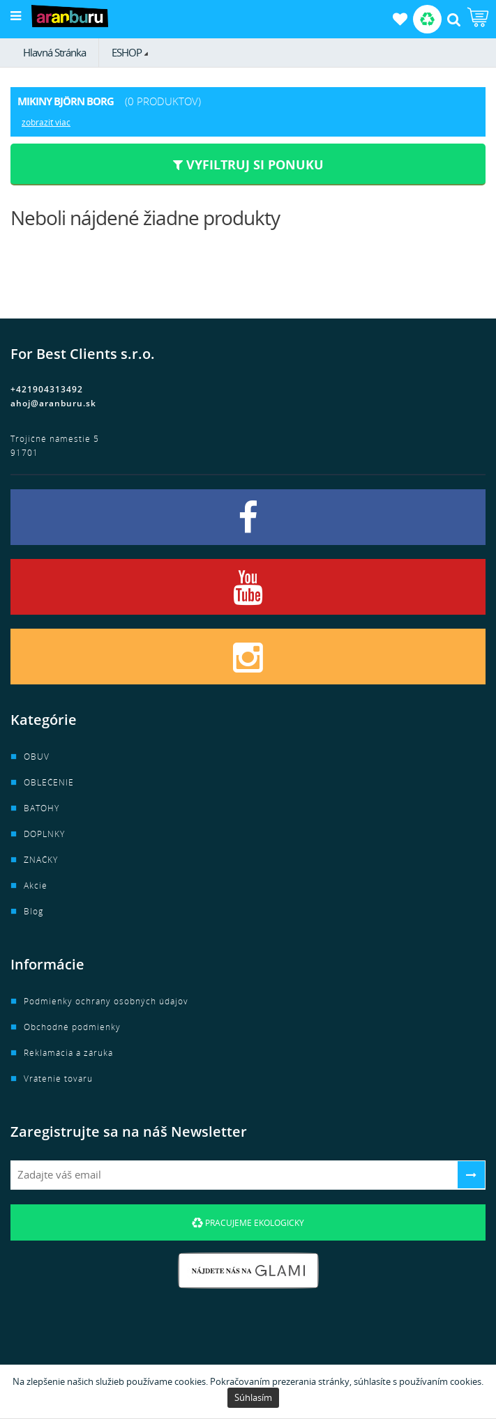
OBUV (37, 756)
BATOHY (41, 808)
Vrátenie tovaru (58, 1078)
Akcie (35, 885)
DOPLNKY (44, 834)
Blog (33, 911)
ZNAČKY (41, 860)
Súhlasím (253, 1397)
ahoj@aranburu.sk (53, 403)
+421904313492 (46, 389)
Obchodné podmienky (72, 1027)
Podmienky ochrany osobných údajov (106, 1001)
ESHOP (127, 52)
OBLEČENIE (49, 782)
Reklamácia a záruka (68, 1053)
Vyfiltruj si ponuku (248, 164)
